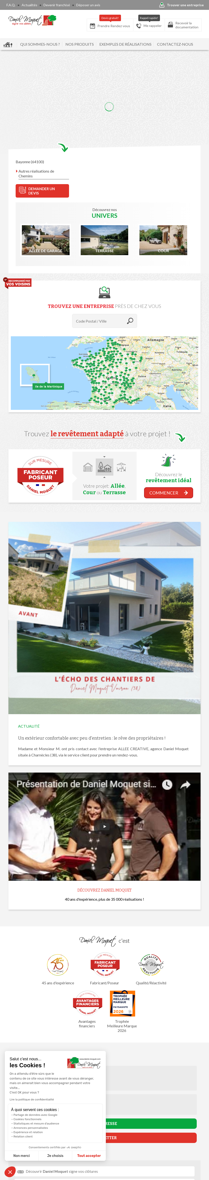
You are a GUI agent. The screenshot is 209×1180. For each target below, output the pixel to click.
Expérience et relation (28, 1132)
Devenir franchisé (57, 5)
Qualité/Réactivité (151, 968)
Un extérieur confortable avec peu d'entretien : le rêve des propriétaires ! (92, 738)
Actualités (29, 5)
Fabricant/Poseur (104, 968)
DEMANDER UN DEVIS (37, 191)
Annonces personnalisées (30, 1128)
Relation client (23, 1136)
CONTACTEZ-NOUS (175, 44)
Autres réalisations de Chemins (36, 173)
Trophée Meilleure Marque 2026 (122, 1011)
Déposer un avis (88, 5)
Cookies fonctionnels (27, 1119)
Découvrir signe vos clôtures (62, 1171)
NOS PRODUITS (79, 44)
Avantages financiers (87, 1009)
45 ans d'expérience (58, 968)
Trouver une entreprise (181, 5)
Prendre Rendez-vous (110, 24)
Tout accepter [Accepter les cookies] (89, 1156)
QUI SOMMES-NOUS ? (40, 44)
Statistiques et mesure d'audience (36, 1123)
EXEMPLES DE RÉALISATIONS (125, 44)
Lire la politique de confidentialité (32, 1099)
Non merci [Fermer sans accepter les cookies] (21, 1156)
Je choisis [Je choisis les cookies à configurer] (55, 1156)
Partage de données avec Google (35, 1115)
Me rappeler (149, 23)
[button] (10, 1172)
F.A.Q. (10, 5)
